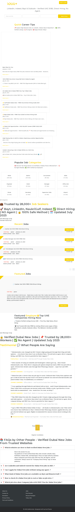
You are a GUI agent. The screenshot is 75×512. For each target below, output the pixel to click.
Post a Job (63, 2)
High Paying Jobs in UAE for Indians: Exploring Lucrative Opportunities (23, 138)
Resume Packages (30, 495)
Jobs (57, 2)
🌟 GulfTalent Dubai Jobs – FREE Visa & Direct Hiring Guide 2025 (21, 102)
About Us (4, 491)
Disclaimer (5, 495)
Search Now (64, 16)
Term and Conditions (7, 500)
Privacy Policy (6, 497)
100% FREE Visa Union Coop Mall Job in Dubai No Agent (19, 79)
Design (46, 20)
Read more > (6, 74)
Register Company (37, 426)
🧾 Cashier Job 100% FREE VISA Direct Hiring (27, 284)
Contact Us (5, 493)
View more (69, 229)
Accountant (31, 16)
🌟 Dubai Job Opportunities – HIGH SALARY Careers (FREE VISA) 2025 (22, 126)
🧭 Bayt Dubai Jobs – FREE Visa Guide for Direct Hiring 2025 (20, 114)
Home (44, 2)
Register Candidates (37, 435)
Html (41, 20)
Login (70, 2)
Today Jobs (29, 497)
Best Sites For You (8, 67)
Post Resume (29, 493)
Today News (51, 2)
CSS (38, 20)
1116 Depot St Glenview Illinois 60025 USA (49, 16)
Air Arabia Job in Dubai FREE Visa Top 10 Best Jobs (17, 91)
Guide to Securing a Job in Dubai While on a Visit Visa (18, 150)
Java (35, 20)
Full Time (10, 291)
